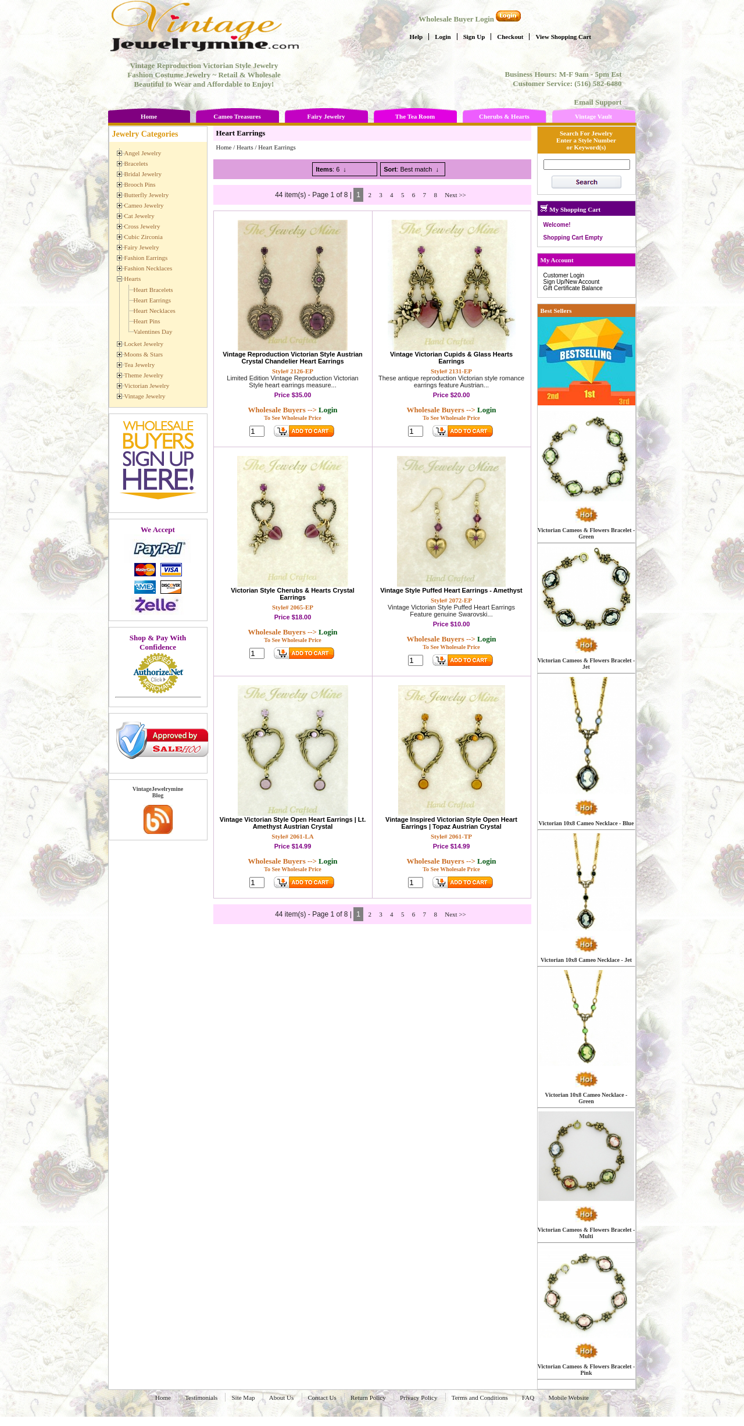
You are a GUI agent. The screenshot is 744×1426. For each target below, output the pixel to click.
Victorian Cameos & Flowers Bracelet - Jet (586, 663)
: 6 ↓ (331, 169)
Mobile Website (568, 1397)
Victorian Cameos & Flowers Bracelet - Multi (586, 1233)
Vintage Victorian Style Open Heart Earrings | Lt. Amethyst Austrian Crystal (293, 823)
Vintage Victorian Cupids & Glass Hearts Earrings (451, 358)
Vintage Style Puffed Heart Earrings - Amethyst (451, 590)
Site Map (243, 1397)
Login (443, 36)
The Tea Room (415, 116)
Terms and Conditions (480, 1397)
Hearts (245, 147)
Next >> (455, 194)
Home (149, 116)
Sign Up (474, 36)
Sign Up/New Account (571, 282)
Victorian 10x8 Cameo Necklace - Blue (586, 823)
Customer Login (564, 275)
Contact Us (322, 1397)
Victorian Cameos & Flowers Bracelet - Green (586, 533)
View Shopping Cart (563, 36)
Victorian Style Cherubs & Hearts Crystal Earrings (293, 594)
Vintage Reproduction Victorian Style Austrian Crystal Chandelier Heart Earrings (293, 358)
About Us (281, 1397)
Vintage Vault (593, 116)
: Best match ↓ (411, 169)
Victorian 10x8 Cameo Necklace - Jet (586, 960)
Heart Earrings (276, 147)
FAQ (528, 1397)
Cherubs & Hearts (504, 116)
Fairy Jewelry (326, 116)
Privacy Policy (418, 1397)
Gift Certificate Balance (573, 288)
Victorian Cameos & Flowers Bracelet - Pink (586, 1369)
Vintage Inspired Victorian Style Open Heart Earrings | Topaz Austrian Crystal (451, 823)
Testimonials (201, 1397)
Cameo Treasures (236, 116)
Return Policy (368, 1397)
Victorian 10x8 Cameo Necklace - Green (586, 1098)
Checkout (510, 36)
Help (416, 36)
